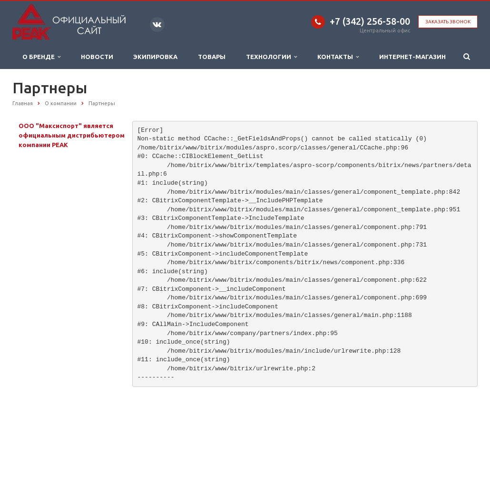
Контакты (338, 56)
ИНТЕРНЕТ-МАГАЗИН (412, 56)
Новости (97, 56)
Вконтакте (157, 24)
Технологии (271, 56)
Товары (211, 56)
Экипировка (155, 56)
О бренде (41, 56)
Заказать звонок (447, 21)
